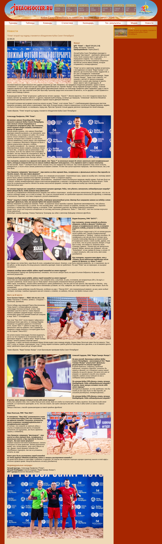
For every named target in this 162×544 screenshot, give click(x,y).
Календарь (88, 23)
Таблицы (30, 23)
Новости (149, 23)
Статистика (67, 23)
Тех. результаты (113, 23)
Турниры (13, 23)
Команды (47, 23)
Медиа (134, 23)
